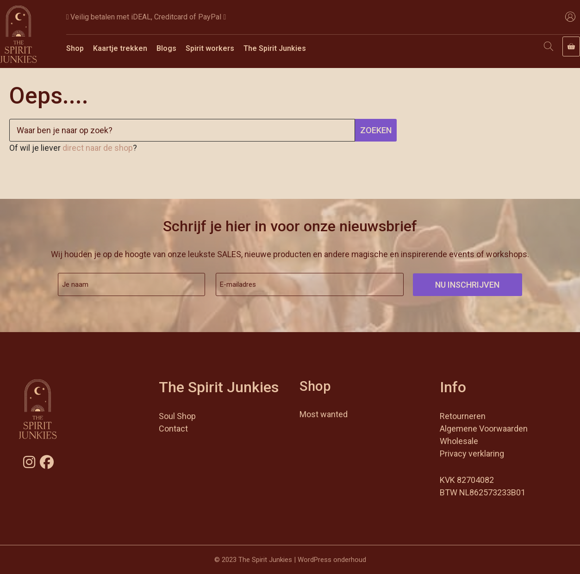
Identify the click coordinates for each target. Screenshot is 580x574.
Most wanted (323, 414)
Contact (173, 428)
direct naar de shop (97, 148)
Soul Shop (177, 416)
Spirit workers (210, 48)
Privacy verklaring (472, 453)
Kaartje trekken (120, 48)
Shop (75, 48)
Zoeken (376, 130)
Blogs (166, 48)
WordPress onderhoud (332, 559)
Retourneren (463, 416)
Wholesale (459, 441)
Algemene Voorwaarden (484, 428)
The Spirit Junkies (274, 48)
